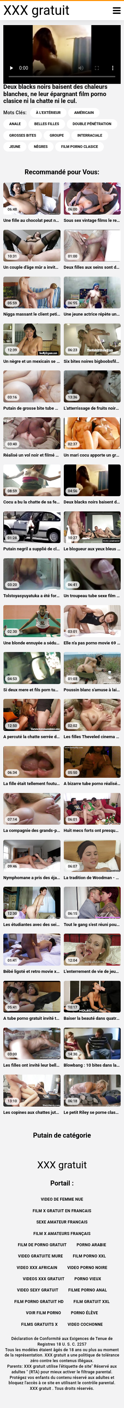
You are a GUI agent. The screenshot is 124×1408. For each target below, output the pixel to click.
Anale (15, 124)
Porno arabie (91, 1245)
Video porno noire (87, 1267)
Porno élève (84, 1313)
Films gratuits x (39, 1324)
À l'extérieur (48, 113)
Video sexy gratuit (38, 1290)
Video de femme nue (62, 1199)
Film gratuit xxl (91, 1301)
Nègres (41, 147)
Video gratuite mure (40, 1256)
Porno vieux (87, 1279)
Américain (84, 113)
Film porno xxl (89, 1256)
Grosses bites (22, 135)
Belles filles (46, 124)
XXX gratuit (41, 1388)
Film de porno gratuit (42, 1245)
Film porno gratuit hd (38, 1301)
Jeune (15, 147)
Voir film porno (43, 1313)
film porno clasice (79, 147)
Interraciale (89, 135)
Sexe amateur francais (62, 1222)
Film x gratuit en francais (62, 1211)
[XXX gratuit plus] (117, 10)
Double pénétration (92, 124)
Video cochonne (85, 1324)
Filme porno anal (87, 1290)
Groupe (57, 135)
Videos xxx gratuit (43, 1279)
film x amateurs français (62, 1233)
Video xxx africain (37, 1267)
